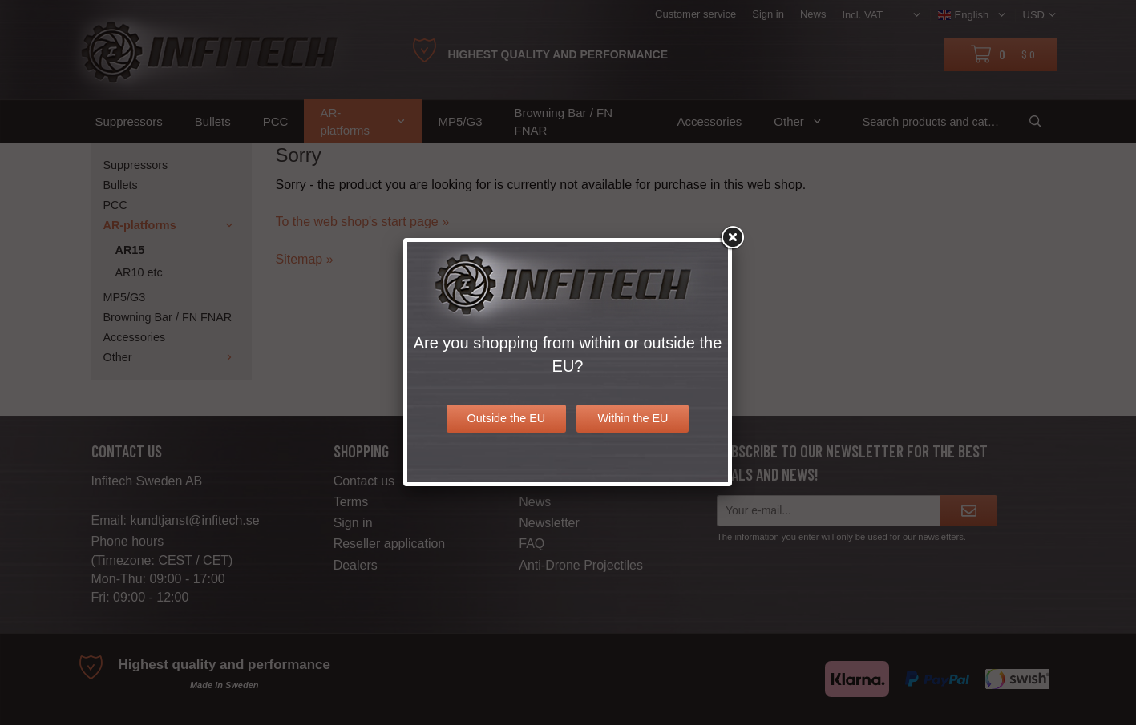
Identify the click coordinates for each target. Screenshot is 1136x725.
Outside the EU (506, 418)
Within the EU (632, 418)
